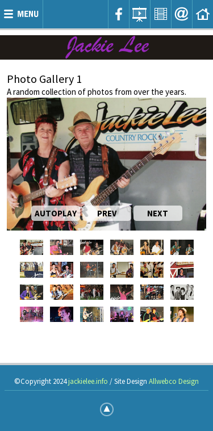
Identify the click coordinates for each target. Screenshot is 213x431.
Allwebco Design (174, 381)
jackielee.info (88, 381)
